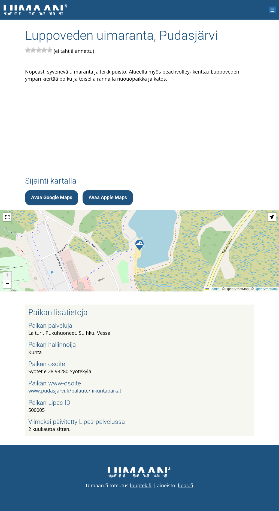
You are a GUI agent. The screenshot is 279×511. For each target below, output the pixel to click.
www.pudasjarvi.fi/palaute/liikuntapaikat (74, 390)
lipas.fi (185, 485)
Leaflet (212, 289)
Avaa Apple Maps (108, 197)
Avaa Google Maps (51, 197)
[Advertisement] (139, 125)
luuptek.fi (140, 485)
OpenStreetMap (266, 289)
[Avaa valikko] (272, 10)
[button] (139, 245)
